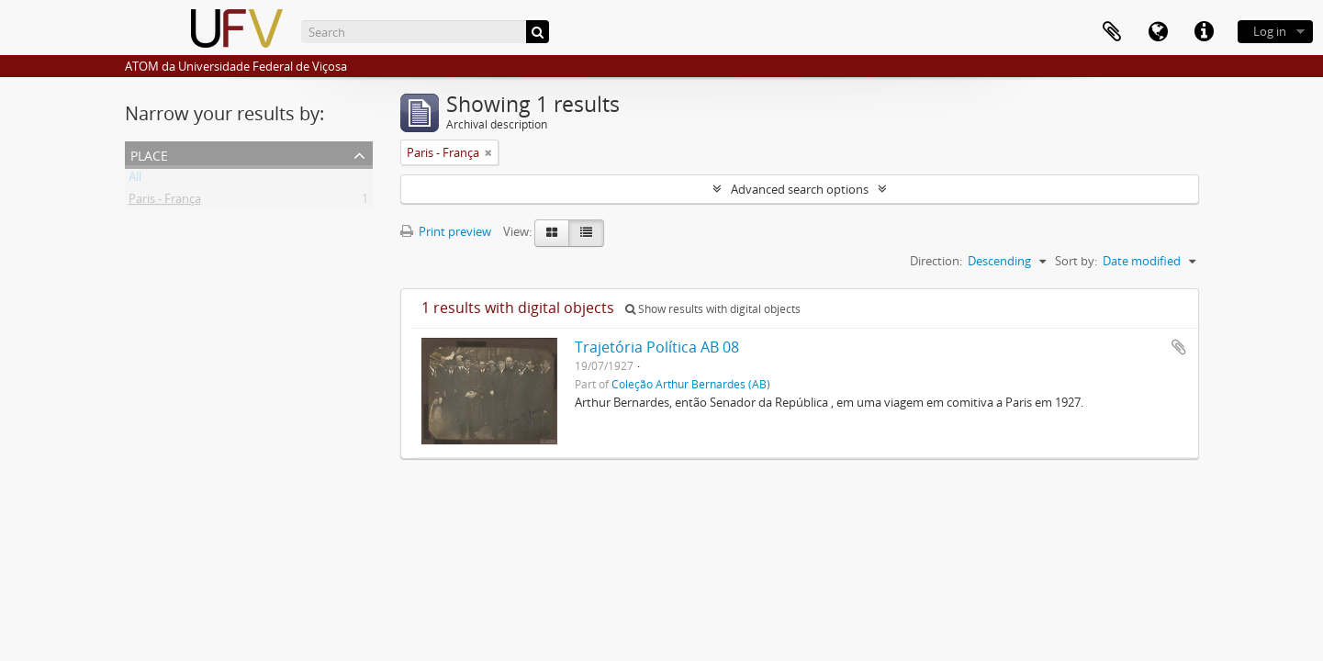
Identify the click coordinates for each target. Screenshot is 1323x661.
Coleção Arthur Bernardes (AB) (690, 383)
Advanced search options (800, 189)
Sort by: (1076, 260)
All (135, 180)
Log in (1269, 31)
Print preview (445, 231)
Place (149, 153)
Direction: (936, 260)
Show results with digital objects (713, 309)
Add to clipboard (1179, 347)
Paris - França (165, 202)
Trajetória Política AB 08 (657, 347)
